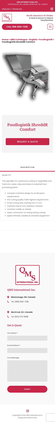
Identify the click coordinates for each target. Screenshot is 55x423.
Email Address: (13, 345)
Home (5, 39)
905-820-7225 (17, 26)
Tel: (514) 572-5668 (19, 316)
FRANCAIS (17, 9)
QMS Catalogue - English (23, 39)
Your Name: (12, 333)
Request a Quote (27, 141)
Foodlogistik (46, 39)
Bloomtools (32, 418)
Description (28, 167)
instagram (52, 9)
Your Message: (13, 358)
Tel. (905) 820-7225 (20, 301)
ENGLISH (6, 9)
